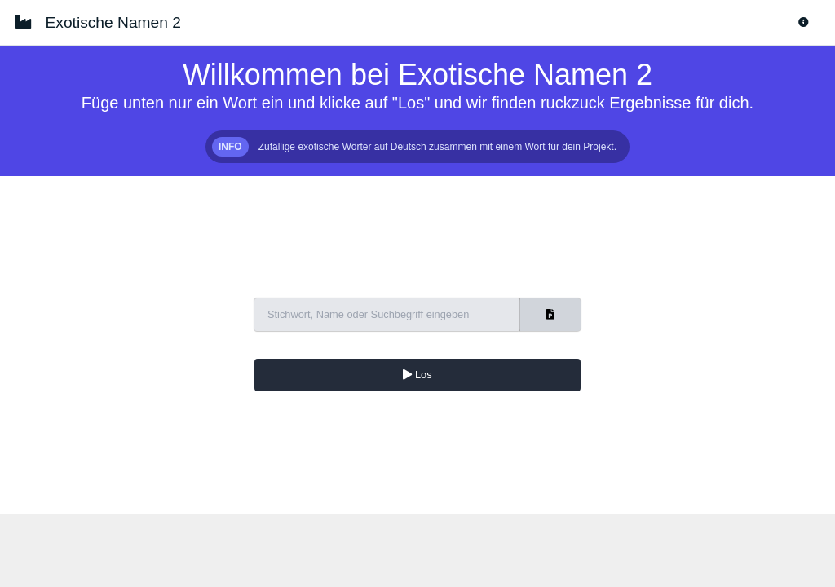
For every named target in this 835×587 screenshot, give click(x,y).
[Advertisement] (417, 550)
